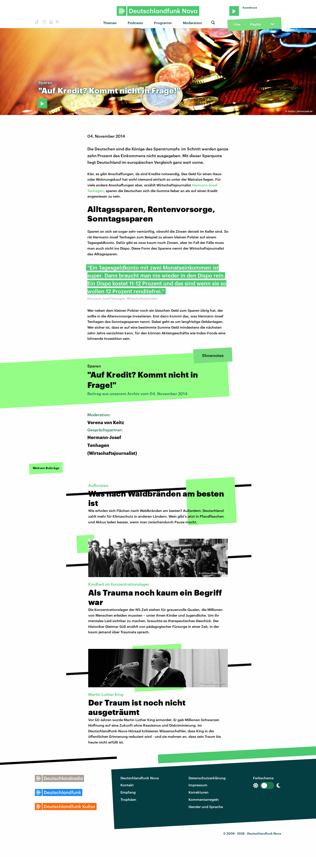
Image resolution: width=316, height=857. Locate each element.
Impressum (198, 785)
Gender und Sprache (206, 807)
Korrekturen (198, 792)
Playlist (255, 24)
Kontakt (127, 785)
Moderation (192, 23)
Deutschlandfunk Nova (139, 778)
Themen (110, 23)
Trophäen (128, 799)
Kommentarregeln (204, 799)
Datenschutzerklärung (207, 778)
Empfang (128, 792)
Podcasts (135, 23)
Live (237, 24)
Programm (163, 23)
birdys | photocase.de (300, 111)
